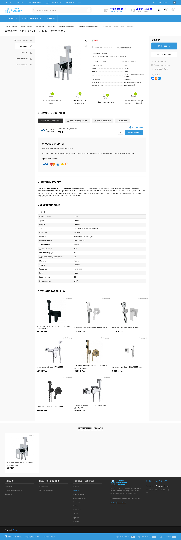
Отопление (8, 494)
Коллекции (77, 510)
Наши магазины (35, 3)
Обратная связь (13, 537)
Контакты (70, 3)
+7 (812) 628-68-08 (144, 9)
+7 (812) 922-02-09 (117, 9)
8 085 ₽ (91, 372)
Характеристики (24, 59)
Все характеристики (129, 61)
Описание (26, 53)
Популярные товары (46, 490)
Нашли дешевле (158, 61)
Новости (76, 522)
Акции (75, 514)
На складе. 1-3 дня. (159, 69)
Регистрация (162, 2)
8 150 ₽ (129, 372)
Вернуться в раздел (23, 40)
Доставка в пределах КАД (50, 121)
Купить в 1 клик (164, 54)
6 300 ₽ (91, 411)
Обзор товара (25, 46)
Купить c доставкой (134, 132)
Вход (154, 2)
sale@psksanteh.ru (160, 486)
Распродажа (43, 486)
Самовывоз (122, 121)
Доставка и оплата (53, 3)
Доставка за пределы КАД (77, 121)
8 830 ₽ (54, 332)
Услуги (75, 506)
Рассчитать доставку (160, 65)
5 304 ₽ (54, 372)
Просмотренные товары (90, 428)
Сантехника (9, 486)
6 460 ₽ (54, 411)
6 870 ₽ (10, 468)
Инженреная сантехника (13, 490)
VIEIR (76, 281)
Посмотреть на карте (118, 503)
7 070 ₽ (91, 332)
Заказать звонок (115, 11)
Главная (8, 3)
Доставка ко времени (103, 121)
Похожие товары (24, 65)
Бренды (76, 518)
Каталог (20, 3)
